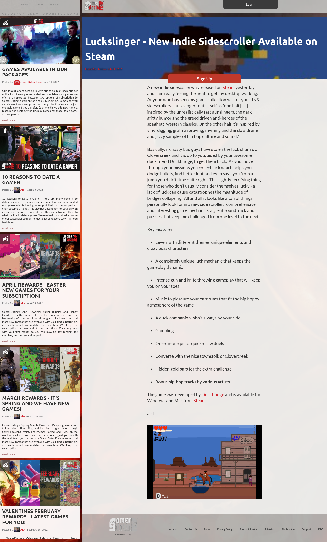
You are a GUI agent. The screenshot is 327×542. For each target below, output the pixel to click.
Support (306, 529)
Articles (173, 529)
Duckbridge (213, 394)
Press (207, 529)
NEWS (24, 4)
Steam (229, 87)
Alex (22, 189)
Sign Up (204, 78)
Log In (250, 4)
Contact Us (191, 529)
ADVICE (54, 4)
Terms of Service (248, 529)
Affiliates (269, 529)
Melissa (102, 69)
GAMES (39, 4)
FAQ (320, 529)
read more (8, 120)
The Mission (288, 529)
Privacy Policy (224, 529)
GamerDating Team (31, 82)
